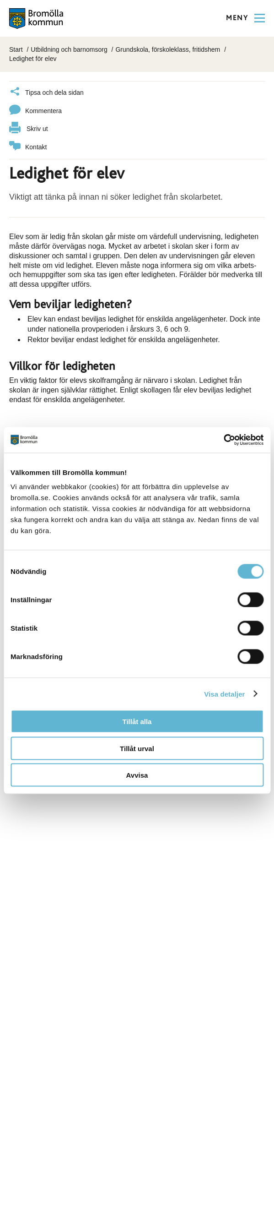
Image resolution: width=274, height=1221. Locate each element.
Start (16, 49)
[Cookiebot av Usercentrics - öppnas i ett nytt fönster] (223, 440)
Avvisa (137, 775)
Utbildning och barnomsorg (69, 49)
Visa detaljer (224, 694)
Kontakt (28, 147)
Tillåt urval (137, 748)
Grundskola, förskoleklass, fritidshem (167, 49)
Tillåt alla (137, 721)
